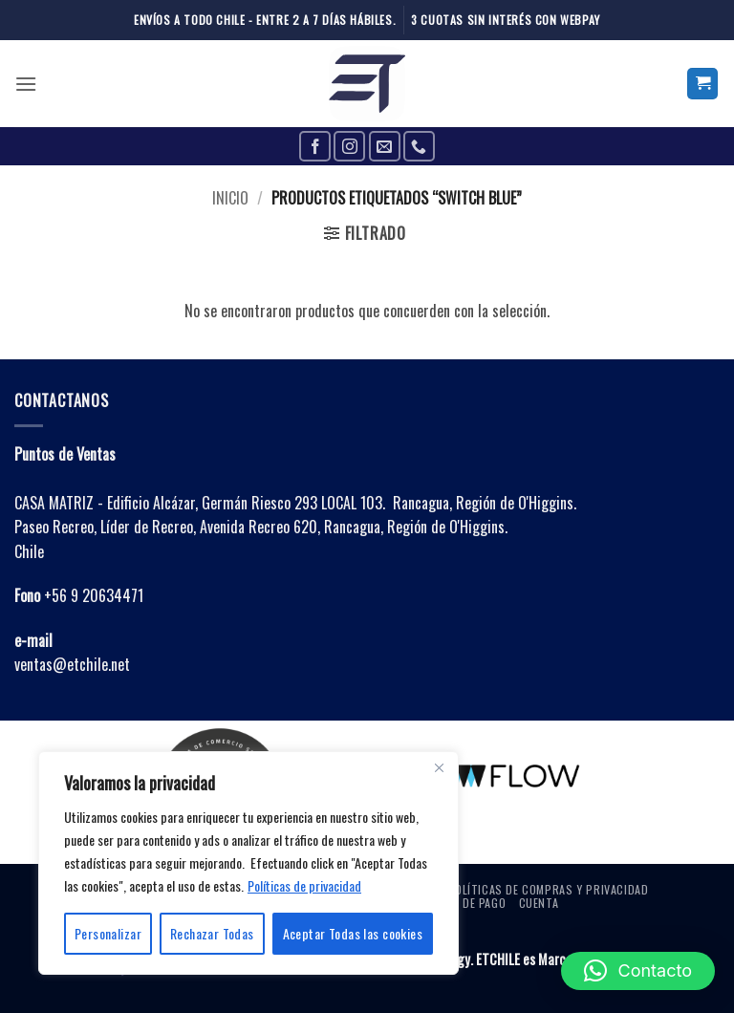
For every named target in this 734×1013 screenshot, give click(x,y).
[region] (248, 863)
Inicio (230, 197)
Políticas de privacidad (304, 885)
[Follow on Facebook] (315, 146)
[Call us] (419, 146)
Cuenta (539, 903)
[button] (25, 83)
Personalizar (108, 933)
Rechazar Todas (212, 933)
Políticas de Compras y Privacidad (547, 889)
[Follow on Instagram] (349, 146)
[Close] (438, 767)
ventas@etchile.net (72, 664)
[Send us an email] (384, 146)
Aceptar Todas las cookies (353, 933)
